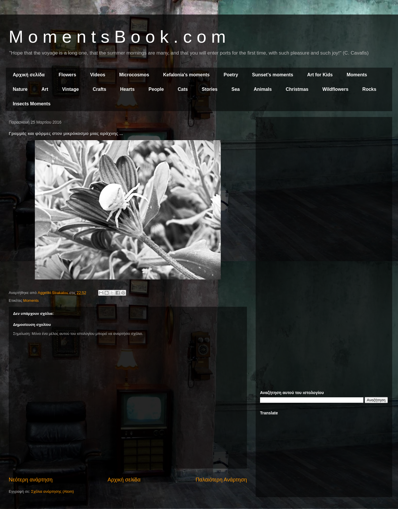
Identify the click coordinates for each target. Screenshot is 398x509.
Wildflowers (335, 89)
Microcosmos (134, 74)
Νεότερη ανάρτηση (31, 480)
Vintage (70, 89)
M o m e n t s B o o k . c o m (117, 36)
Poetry (231, 74)
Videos (97, 74)
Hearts (127, 89)
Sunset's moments (272, 74)
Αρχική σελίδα (29, 74)
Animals (263, 89)
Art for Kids (320, 74)
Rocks (369, 89)
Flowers (67, 74)
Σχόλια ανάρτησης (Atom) (52, 491)
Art (45, 89)
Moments (357, 74)
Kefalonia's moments (186, 74)
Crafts (99, 89)
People (156, 89)
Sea (236, 89)
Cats (183, 89)
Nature (20, 89)
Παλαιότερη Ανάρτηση (221, 480)
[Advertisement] (324, 162)
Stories (210, 89)
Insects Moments (32, 103)
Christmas (297, 89)
